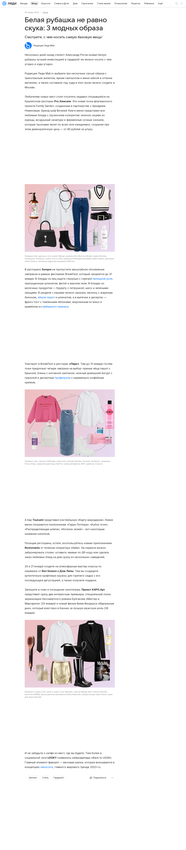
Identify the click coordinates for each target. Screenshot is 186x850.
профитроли (62, 377)
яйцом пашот (46, 297)
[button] (70, 218)
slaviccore (46, 767)
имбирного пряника (55, 306)
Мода (45, 12)
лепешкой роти (102, 278)
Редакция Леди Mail (43, 45)
